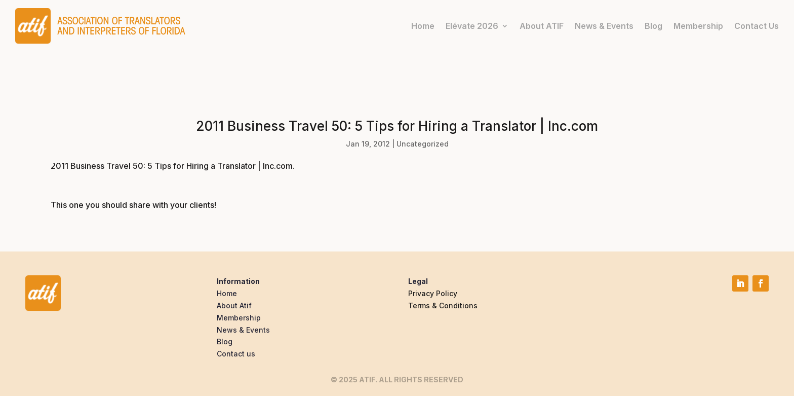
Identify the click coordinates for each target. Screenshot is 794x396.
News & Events (604, 26)
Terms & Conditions (443, 305)
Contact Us (756, 26)
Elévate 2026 (472, 26)
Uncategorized (422, 143)
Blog (653, 26)
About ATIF (542, 26)
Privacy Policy (432, 293)
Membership (698, 26)
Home (422, 26)
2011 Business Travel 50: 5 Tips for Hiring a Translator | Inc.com (172, 166)
